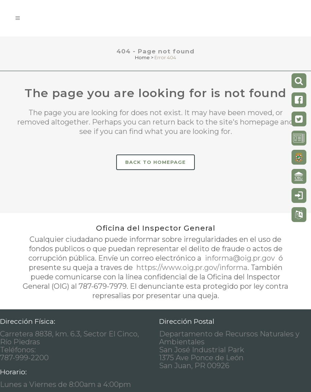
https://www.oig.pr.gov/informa (191, 267)
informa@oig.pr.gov (240, 258)
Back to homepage (155, 162)
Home (142, 57)
